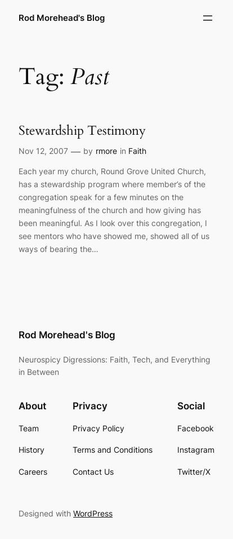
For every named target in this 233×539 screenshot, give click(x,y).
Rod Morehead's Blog (62, 18)
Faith (137, 151)
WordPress (93, 513)
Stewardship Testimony (82, 131)
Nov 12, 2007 (43, 151)
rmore (106, 151)
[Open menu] (207, 18)
